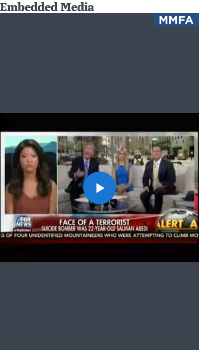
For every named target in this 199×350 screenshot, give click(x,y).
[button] (99, 187)
